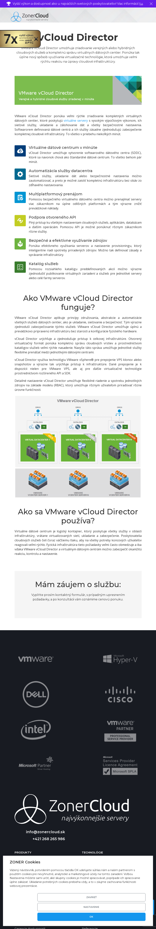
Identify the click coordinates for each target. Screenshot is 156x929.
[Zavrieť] (151, 4)
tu (141, 3)
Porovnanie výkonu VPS (32, 847)
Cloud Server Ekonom (31, 779)
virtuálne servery (76, 120)
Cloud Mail (22, 791)
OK (132, 916)
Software (88, 779)
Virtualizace (90, 773)
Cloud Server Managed (32, 773)
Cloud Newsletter (28, 797)
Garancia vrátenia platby (32, 841)
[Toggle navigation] (149, 16)
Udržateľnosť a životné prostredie (106, 830)
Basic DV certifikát (95, 791)
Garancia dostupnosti (30, 836)
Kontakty (88, 818)
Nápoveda (22, 818)
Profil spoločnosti (94, 824)
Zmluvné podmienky (97, 841)
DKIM (86, 803)
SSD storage (91, 785)
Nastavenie (104, 916)
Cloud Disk (23, 803)
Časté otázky (24, 824)
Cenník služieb (25, 830)
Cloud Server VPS (27, 767)
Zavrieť (75, 916)
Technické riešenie (95, 767)
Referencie (90, 836)
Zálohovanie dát (93, 797)
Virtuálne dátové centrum (33, 785)
